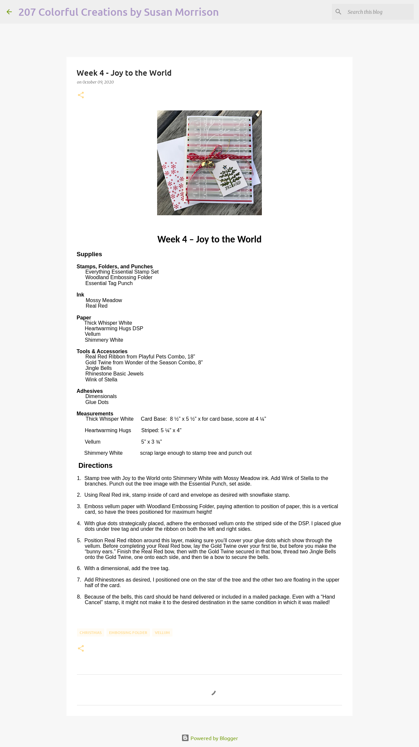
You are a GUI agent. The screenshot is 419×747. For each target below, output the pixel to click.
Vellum (162, 632)
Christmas (90, 632)
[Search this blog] (379, 12)
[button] (81, 95)
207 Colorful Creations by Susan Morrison (118, 11)
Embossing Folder (128, 632)
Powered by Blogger (209, 738)
